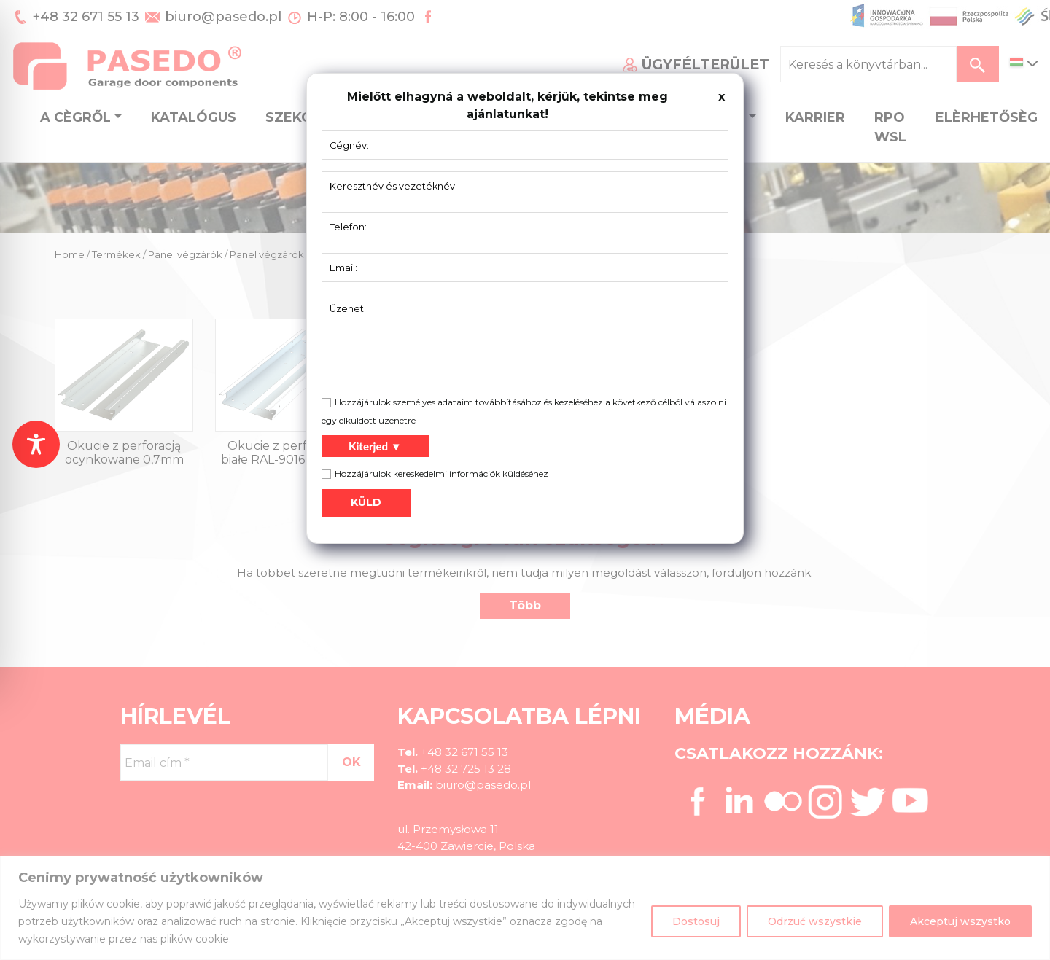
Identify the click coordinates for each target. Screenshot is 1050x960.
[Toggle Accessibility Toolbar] (36, 444)
